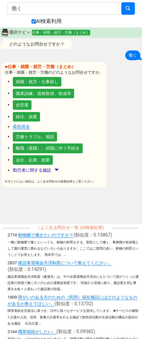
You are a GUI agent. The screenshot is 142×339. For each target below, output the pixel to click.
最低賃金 (21, 126)
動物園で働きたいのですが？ (45, 235)
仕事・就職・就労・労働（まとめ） (61, 32)
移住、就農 (26, 116)
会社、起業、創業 (33, 160)
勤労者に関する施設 (36, 170)
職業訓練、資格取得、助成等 (43, 93)
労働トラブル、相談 (35, 136)
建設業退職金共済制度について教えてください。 (65, 262)
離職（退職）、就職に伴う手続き (48, 148)
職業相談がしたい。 (37, 331)
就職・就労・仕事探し (37, 81)
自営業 (22, 105)
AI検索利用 (46, 21)
